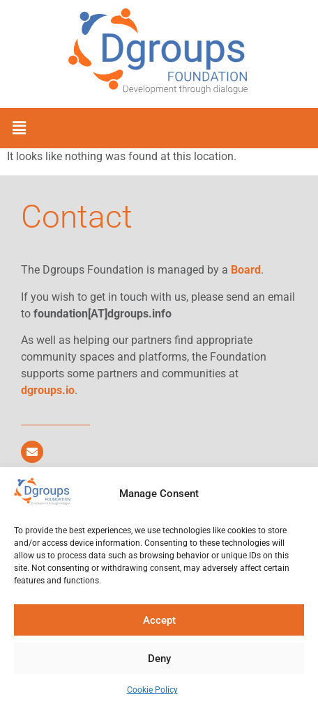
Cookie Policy (152, 690)
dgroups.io (48, 390)
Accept (159, 620)
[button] (19, 128)
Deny (159, 658)
